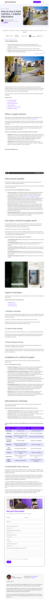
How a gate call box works (13, 103)
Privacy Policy (25, 559)
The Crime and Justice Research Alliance (31, 196)
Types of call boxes (11, 105)
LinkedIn (33, 577)
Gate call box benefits (12, 101)
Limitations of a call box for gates (14, 106)
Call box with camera (12, 304)
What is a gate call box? (12, 100)
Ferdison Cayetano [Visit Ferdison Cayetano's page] (9, 20)
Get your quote (37, 1)
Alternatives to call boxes (12, 108)
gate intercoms (34, 118)
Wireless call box (11, 302)
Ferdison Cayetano (34, 576)
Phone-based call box (12, 305)
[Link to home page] (1, 8)
